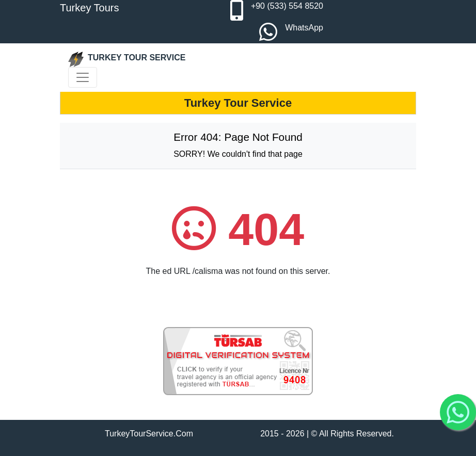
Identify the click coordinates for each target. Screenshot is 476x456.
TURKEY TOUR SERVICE (126, 59)
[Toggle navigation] (82, 77)
